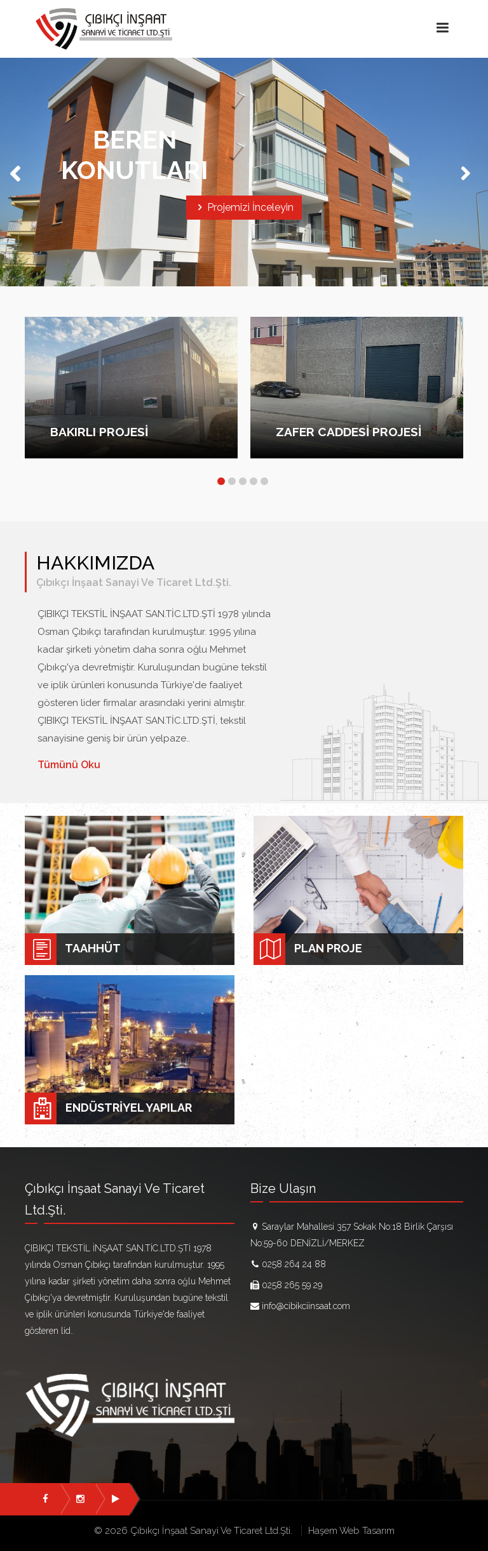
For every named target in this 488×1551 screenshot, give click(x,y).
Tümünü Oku (68, 765)
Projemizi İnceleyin (244, 207)
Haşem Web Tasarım (351, 1530)
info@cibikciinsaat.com (306, 1306)
